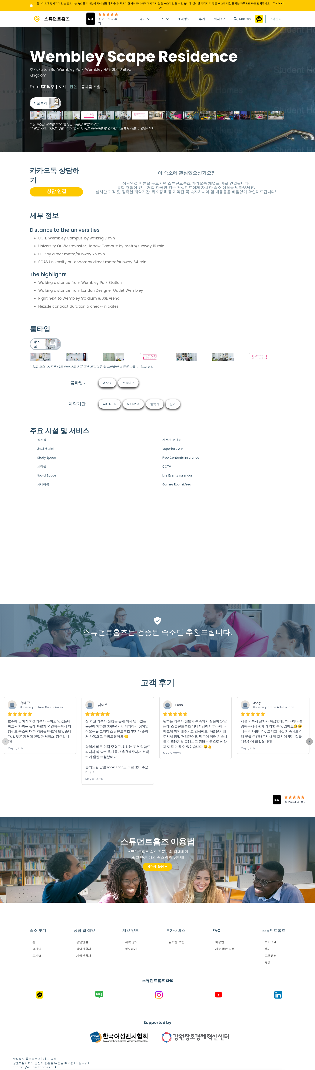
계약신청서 (83, 955)
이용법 (219, 942)
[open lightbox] (45, 103)
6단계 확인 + (157, 866)
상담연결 (82, 942)
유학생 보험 (176, 942)
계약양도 (184, 19)
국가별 (36, 949)
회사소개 (220, 19)
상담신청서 (83, 949)
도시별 (36, 955)
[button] (144, 19)
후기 (202, 19)
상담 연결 (56, 191)
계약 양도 (131, 942)
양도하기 (131, 949)
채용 (268, 962)
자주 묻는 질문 (225, 949)
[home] (50, 19)
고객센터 (275, 19)
